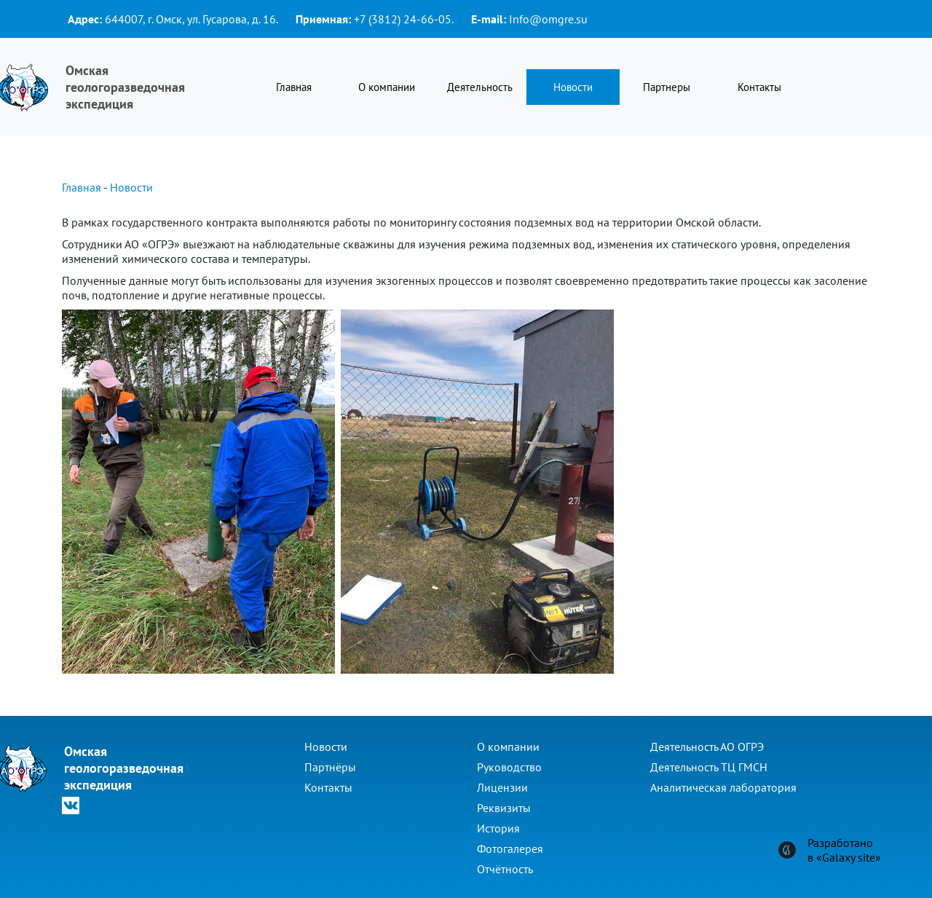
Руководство (509, 767)
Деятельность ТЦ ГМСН (708, 767)
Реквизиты (504, 807)
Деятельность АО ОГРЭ (707, 746)
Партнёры (330, 767)
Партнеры (666, 87)
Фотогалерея (510, 848)
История (498, 828)
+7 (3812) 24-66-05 (402, 19)
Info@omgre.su (548, 19)
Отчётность (505, 869)
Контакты (759, 87)
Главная (294, 87)
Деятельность (480, 87)
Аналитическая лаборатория (723, 787)
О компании (386, 87)
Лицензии (502, 787)
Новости (573, 87)
